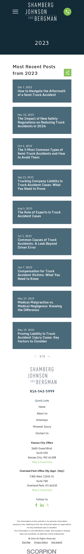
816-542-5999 (42, 391)
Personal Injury (42, 427)
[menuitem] (26, 542)
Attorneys (42, 420)
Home (42, 407)
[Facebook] (36, 505)
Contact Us (42, 433)
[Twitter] (47, 505)
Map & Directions (42, 462)
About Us (42, 413)
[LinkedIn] (42, 505)
